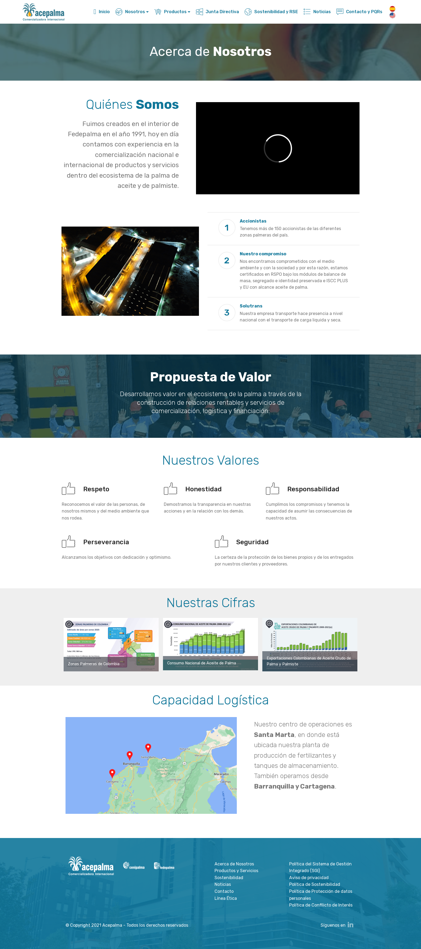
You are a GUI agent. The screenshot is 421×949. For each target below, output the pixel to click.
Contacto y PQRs (359, 11)
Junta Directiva (217, 11)
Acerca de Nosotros (234, 863)
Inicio (102, 11)
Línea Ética (226, 898)
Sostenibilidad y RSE (271, 11)
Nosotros (130, 11)
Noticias (317, 11)
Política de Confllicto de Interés (321, 905)
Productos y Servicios (236, 870)
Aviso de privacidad (309, 877)
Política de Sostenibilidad (314, 884)
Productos (170, 11)
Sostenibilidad (229, 877)
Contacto (224, 891)
